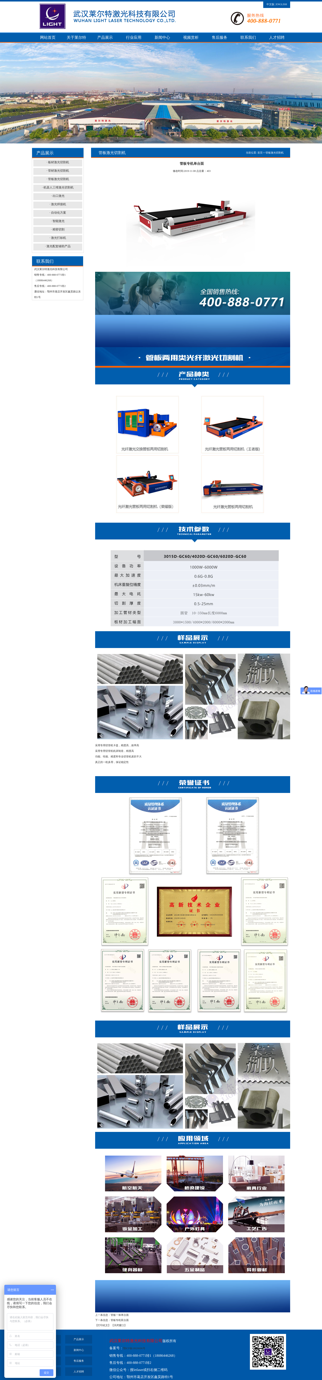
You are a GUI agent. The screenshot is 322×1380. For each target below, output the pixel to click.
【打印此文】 (103, 1325)
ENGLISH (281, 4)
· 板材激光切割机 (57, 162)
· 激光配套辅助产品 (58, 246)
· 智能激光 (58, 221)
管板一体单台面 (120, 1314)
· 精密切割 (58, 229)
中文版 (270, 4)
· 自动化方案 (58, 212)
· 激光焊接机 (58, 204)
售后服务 (219, 37)
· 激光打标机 (58, 237)
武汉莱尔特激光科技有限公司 (136, 1340)
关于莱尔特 (76, 37)
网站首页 (48, 37)
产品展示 (105, 37)
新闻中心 (162, 37)
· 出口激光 (58, 195)
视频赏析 (191, 37)
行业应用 (133, 37)
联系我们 (248, 37)
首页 (260, 152)
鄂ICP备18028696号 (134, 1348)
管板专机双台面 (120, 1320)
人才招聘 (277, 37)
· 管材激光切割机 (57, 170)
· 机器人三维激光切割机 (58, 187)
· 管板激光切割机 (57, 179)
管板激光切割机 (275, 152)
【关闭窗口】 (119, 1325)
